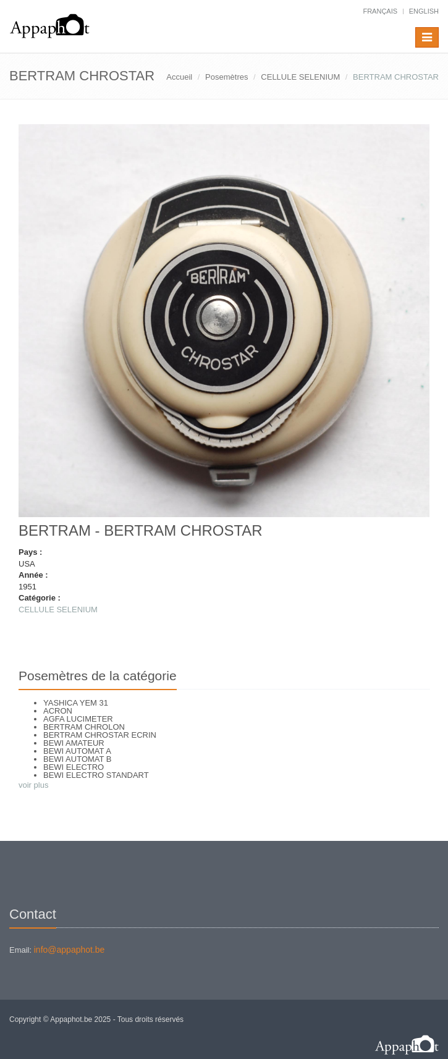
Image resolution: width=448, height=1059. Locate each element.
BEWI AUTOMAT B (77, 759)
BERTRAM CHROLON (84, 727)
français (380, 11)
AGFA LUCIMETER (78, 719)
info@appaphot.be (69, 950)
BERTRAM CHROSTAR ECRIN (99, 735)
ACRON (57, 710)
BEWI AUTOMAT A (77, 751)
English (424, 11)
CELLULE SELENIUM (300, 77)
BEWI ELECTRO (73, 767)
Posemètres (226, 77)
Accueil (179, 77)
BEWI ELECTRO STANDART (96, 775)
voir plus (33, 785)
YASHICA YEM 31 (75, 702)
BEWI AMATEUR (73, 743)
